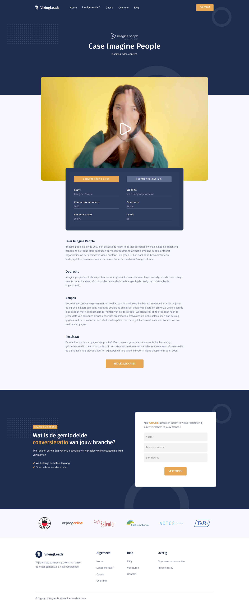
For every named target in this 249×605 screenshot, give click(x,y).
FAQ (136, 7)
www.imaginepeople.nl (140, 194)
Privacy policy (165, 567)
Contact (205, 7)
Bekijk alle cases (124, 363)
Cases (109, 7)
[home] (47, 7)
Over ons (123, 7)
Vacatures (133, 567)
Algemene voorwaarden (171, 561)
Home (73, 7)
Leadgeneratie (91, 7)
